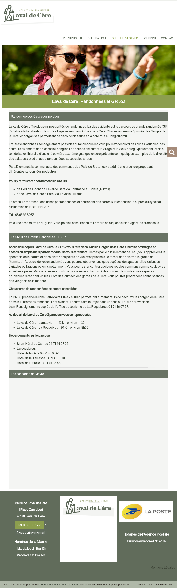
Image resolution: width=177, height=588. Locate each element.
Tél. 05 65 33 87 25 (29, 525)
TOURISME (149, 38)
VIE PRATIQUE (98, 38)
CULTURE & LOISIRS (125, 38)
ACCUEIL (54, 38)
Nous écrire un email (31, 532)
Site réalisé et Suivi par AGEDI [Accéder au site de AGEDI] (21, 584)
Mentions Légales (163, 567)
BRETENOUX (39, 207)
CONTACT (168, 38)
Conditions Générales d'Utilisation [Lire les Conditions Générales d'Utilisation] (154, 584)
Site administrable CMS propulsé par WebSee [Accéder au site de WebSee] (106, 584)
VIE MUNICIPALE (73, 38)
